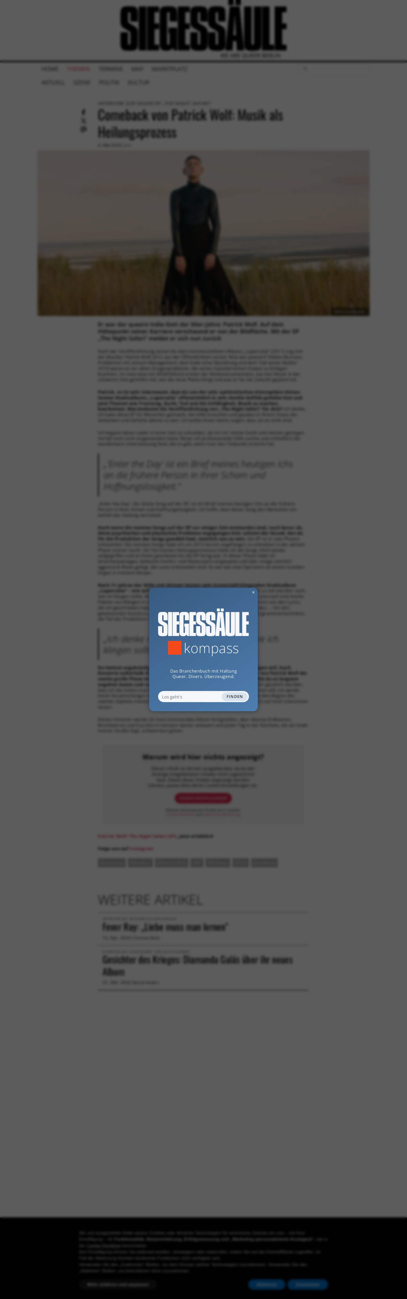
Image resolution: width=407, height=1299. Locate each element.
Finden (235, 696)
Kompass (211, 647)
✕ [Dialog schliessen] (240, 592)
